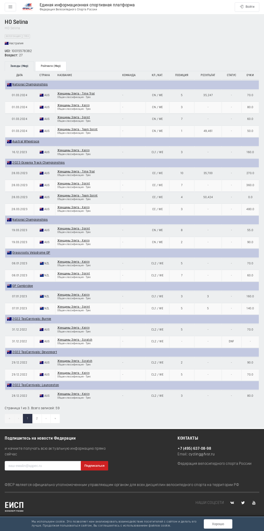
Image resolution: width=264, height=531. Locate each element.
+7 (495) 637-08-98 (194, 449)
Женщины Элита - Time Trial (76, 93)
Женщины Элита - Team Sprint (77, 129)
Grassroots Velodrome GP (31, 253)
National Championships (30, 84)
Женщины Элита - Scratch (74, 340)
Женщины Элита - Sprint (73, 117)
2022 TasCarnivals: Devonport (34, 352)
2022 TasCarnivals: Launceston (35, 385)
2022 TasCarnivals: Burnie (31, 319)
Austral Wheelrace (25, 141)
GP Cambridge (22, 286)
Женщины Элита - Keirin (73, 105)
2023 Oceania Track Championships (38, 163)
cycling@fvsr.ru (202, 454)
